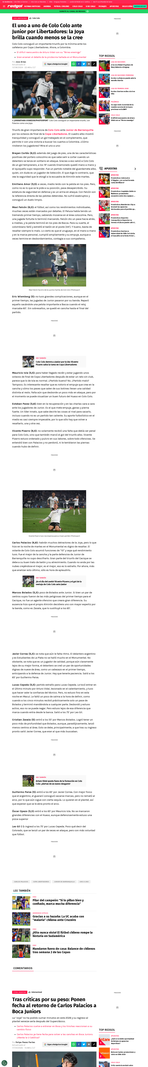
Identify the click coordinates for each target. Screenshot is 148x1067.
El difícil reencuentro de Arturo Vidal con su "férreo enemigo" (49, 52)
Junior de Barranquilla (79, 130)
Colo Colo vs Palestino (38, 2)
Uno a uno (84, 882)
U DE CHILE (90, 6)
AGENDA (47, 6)
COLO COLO (77, 6)
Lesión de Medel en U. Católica (80, 2)
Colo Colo (36, 18)
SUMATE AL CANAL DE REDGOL (74, 11)
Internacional (37, 992)
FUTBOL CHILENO (61, 6)
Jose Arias (21, 62)
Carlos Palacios (21, 882)
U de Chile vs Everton (21, 2)
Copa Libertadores (56, 133)
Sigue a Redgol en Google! (57, 64)
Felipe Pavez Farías (25, 1042)
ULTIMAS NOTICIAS (32, 6)
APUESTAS (114, 6)
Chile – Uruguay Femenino (57, 2)
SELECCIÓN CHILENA (131, 6)
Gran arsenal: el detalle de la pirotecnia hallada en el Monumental (51, 57)
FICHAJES (102, 6)
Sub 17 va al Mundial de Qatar (102, 2)
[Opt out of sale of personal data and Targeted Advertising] (4, 1063)
